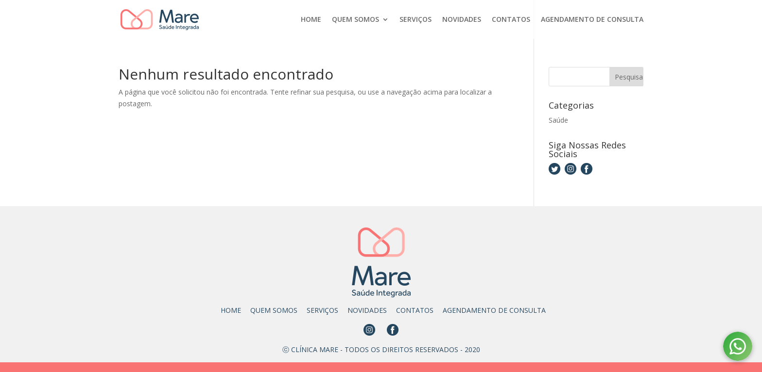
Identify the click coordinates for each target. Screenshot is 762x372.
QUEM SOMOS (355, 20)
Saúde (558, 120)
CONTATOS (511, 20)
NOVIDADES (461, 20)
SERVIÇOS (415, 20)
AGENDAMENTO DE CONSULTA (592, 20)
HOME (311, 20)
